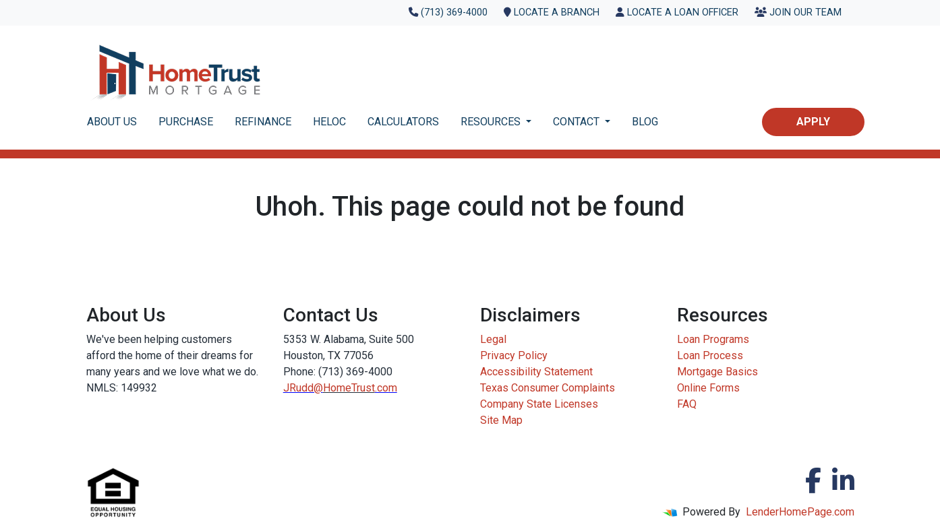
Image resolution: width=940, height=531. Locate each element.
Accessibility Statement (536, 371)
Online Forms (708, 387)
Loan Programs (713, 339)
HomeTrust (349, 387)
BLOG (645, 121)
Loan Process (710, 355)
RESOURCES (492, 121)
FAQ (687, 404)
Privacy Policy (514, 355)
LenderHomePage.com (800, 511)
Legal (493, 339)
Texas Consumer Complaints (547, 387)
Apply (813, 121)
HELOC (329, 121)
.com (386, 387)
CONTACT (577, 121)
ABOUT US (112, 121)
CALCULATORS (403, 121)
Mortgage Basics (717, 371)
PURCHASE (185, 121)
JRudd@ (303, 387)
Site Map (501, 420)
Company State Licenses (539, 404)
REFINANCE (263, 121)
